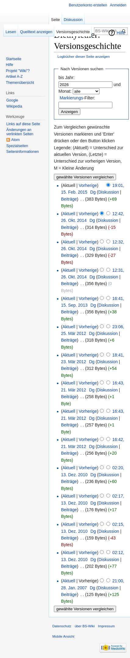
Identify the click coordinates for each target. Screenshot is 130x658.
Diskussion (108, 192)
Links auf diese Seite (23, 124)
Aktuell (68, 213)
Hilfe (121, 32)
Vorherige (88, 185)
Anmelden (118, 5)
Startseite (13, 59)
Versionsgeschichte (73, 31)
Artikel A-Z (14, 76)
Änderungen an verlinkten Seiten (19, 132)
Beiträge (69, 199)
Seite (55, 19)
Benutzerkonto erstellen (88, 5)
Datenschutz (61, 626)
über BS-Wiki (84, 626)
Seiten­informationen (22, 152)
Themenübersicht (20, 83)
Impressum (106, 626)
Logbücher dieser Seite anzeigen (84, 56)
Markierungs (71, 97)
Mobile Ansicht (63, 636)
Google (12, 100)
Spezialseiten (17, 146)
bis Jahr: (66, 77)
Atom (15, 140)
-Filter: (77, 97)
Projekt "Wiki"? (18, 71)
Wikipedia (14, 106)
